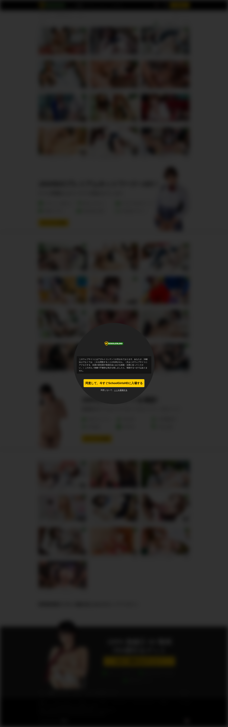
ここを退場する (120, 390)
